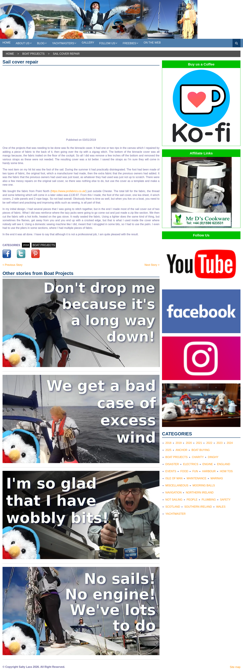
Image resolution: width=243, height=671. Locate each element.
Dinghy (213, 457)
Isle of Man (173, 478)
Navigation (173, 492)
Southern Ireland (198, 506)
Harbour (209, 471)
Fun (195, 471)
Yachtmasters (64, 43)
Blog (42, 43)
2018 (26, 245)
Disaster (172, 464)
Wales (220, 506)
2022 (209, 442)
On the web (152, 42)
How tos (226, 471)
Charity (198, 457)
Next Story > (152, 264)
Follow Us (108, 43)
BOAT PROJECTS (44, 245)
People (192, 499)
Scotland (172, 506)
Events (170, 471)
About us (24, 43)
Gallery (88, 42)
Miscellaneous (176, 485)
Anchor (181, 450)
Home (7, 42)
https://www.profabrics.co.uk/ (68, 191)
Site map (235, 667)
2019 (179, 442)
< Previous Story (12, 264)
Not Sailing (173, 499)
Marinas (217, 478)
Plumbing (209, 499)
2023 (220, 442)
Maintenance (196, 478)
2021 (199, 442)
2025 (168, 450)
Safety (225, 499)
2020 (189, 442)
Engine (207, 464)
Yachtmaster (175, 513)
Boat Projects (33, 53)
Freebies (131, 43)
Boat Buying (201, 450)
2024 (230, 442)
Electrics (190, 464)
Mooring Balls (204, 485)
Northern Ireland (199, 492)
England (223, 464)
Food (184, 471)
